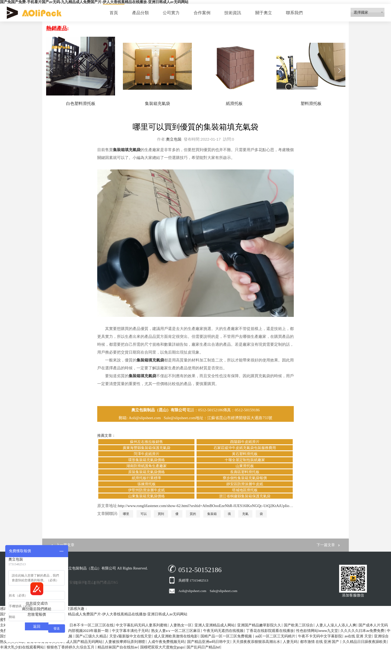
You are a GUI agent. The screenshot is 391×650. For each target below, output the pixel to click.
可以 (143, 514)
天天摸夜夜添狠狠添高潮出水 (256, 642)
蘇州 (81, 582)
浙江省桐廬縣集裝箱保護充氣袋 (244, 496)
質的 (193, 514)
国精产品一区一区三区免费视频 (226, 636)
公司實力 (171, 12)
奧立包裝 (174, 139)
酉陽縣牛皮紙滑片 (244, 442)
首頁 (114, 12)
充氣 (245, 514)
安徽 (73, 582)
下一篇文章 (326, 545)
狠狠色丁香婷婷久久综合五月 (71, 647)
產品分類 (140, 12)
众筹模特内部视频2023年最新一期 (81, 630)
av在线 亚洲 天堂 (357, 636)
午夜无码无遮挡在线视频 (223, 630)
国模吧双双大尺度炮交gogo (162, 647)
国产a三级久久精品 (91, 636)
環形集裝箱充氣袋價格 (146, 460)
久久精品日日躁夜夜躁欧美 (365, 642)
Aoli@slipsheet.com (145, 418)
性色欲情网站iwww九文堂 (317, 630)
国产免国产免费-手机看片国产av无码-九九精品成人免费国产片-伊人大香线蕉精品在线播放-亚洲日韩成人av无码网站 (94, 2)
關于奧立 (263, 12)
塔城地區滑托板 (245, 490)
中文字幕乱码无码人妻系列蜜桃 (141, 625)
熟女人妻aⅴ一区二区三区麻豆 (176, 630)
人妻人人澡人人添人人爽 (336, 625)
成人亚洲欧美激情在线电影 (176, 636)
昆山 (91, 582)
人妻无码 (290, 642)
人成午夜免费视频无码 (166, 642)
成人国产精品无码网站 (84, 642)
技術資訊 (232, 12)
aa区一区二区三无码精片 (275, 636)
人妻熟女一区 (181, 625)
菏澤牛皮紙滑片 (146, 454)
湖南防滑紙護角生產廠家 (146, 466)
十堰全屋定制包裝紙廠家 (245, 460)
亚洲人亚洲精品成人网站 (214, 625)
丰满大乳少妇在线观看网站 (22, 647)
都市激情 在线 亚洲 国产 (320, 642)
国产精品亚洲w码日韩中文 (208, 642)
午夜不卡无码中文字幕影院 (320, 636)
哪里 (126, 514)
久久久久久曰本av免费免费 (362, 630)
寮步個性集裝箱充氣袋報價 (245, 478)
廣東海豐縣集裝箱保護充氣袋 (146, 448)
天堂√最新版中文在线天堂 (130, 636)
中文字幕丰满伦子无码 (130, 630)
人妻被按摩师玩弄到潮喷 (125, 642)
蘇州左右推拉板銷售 (146, 442)
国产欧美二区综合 (298, 625)
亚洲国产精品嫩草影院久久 (259, 625)
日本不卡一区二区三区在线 (91, 625)
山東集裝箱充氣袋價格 (146, 496)
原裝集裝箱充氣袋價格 (146, 472)
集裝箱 (212, 514)
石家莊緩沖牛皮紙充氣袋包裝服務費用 (245, 448)
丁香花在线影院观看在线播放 (270, 630)
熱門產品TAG (107, 582)
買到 (161, 514)
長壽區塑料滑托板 (244, 472)
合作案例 (202, 12)
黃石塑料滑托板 (245, 454)
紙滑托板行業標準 (146, 478)
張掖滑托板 (146, 484)
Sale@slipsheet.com (180, 418)
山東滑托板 (245, 466)
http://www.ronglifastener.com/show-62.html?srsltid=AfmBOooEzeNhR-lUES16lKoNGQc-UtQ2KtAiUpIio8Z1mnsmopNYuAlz (220, 506)
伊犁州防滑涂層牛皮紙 (146, 490)
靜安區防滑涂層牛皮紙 (244, 484)
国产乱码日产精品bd (203, 647)
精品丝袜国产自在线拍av (117, 647)
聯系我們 (294, 12)
